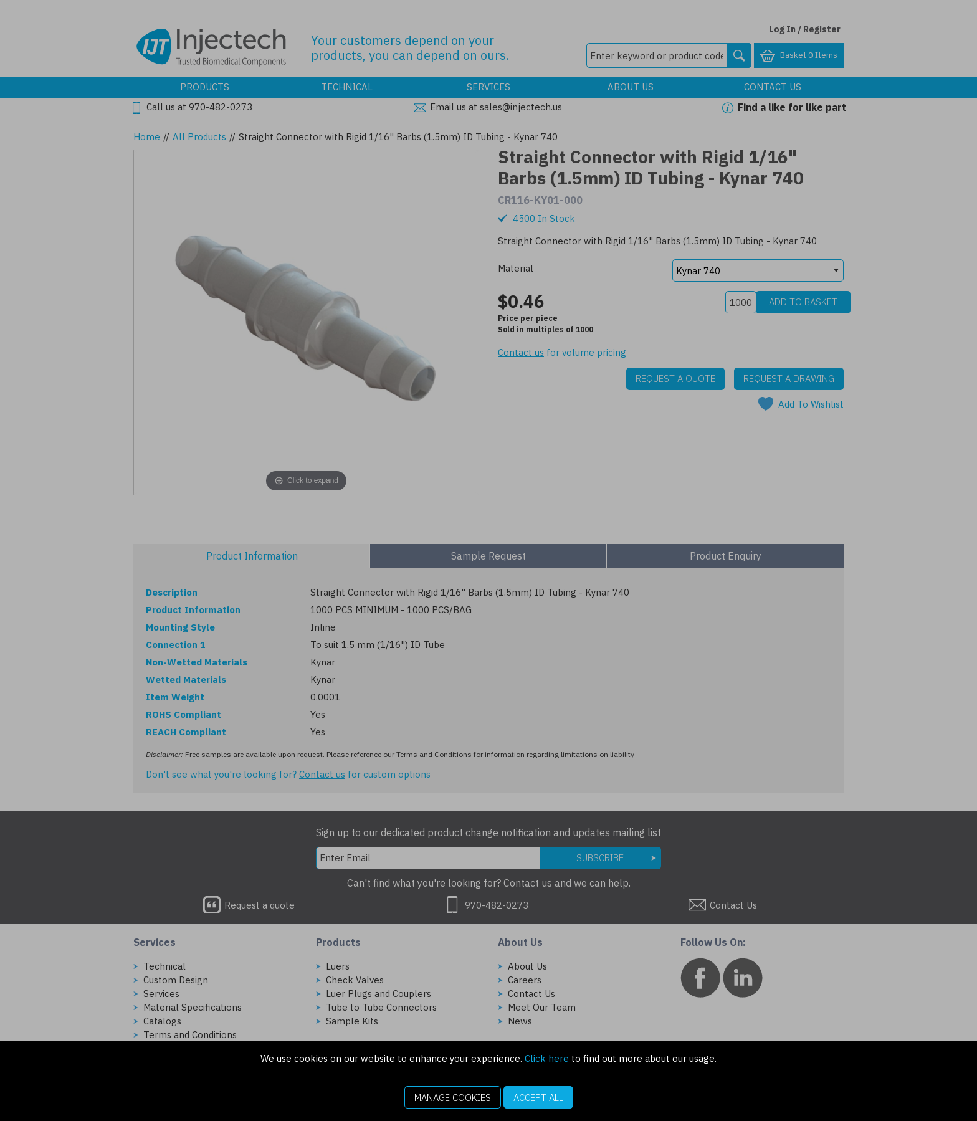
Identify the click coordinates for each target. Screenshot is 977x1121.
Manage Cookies (452, 1098)
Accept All (538, 1098)
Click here (547, 1058)
